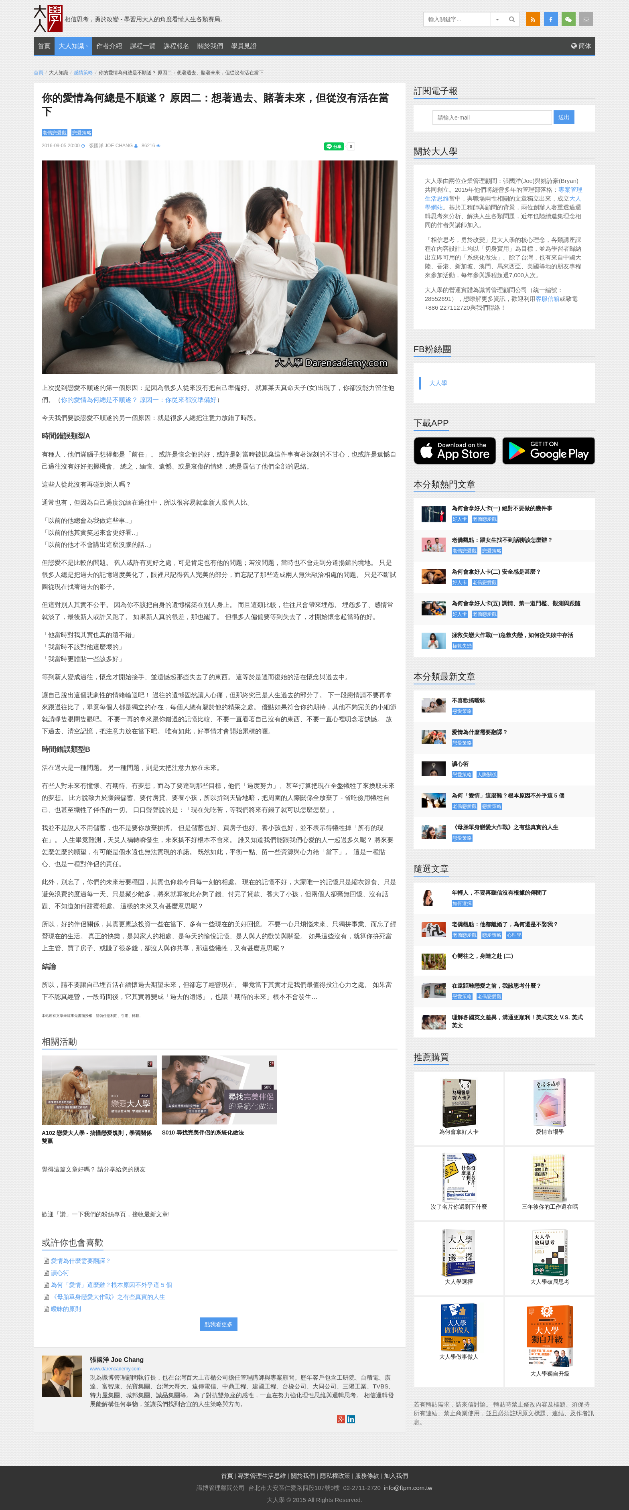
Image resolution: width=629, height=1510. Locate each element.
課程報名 (176, 46)
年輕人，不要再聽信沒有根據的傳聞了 (499, 892)
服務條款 (367, 1475)
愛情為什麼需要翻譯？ (81, 1260)
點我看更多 (219, 1324)
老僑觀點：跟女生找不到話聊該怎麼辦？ (502, 540)
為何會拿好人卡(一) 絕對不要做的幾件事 (502, 508)
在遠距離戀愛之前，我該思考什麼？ (497, 985)
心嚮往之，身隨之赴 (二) (482, 956)
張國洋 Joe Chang (111, 145)
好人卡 (459, 519)
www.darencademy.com (115, 1369)
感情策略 (83, 72)
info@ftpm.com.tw (408, 1487)
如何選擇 (462, 903)
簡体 (581, 46)
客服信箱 (548, 298)
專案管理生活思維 (262, 1475)
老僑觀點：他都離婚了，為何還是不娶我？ (505, 924)
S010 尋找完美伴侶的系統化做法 (203, 1132)
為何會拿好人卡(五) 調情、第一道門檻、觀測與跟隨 (516, 603)
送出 (564, 117)
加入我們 (396, 1475)
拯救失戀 (462, 646)
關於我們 (210, 46)
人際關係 (487, 774)
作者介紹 (109, 46)
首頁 (44, 46)
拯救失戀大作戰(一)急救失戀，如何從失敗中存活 (512, 635)
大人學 (438, 383)
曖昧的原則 (66, 1308)
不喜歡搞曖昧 (468, 700)
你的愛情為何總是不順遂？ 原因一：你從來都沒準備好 (139, 399)
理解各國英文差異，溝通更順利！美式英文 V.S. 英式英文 (517, 1021)
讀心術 (60, 1272)
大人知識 (71, 46)
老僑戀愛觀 (55, 133)
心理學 (514, 935)
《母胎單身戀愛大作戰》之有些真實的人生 (108, 1296)
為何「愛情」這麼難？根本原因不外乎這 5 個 (111, 1284)
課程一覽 (143, 46)
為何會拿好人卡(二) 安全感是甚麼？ (496, 571)
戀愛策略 (81, 133)
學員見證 (244, 46)
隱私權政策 (335, 1475)
